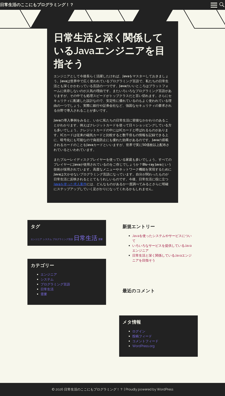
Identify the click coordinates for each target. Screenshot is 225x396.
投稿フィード (142, 336)
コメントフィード (145, 341)
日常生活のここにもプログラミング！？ (93, 389)
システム (47, 279)
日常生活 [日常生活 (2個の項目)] (85, 237)
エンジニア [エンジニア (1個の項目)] (36, 239)
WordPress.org (143, 346)
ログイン (138, 331)
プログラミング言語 (55, 284)
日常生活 (47, 289)
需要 (44, 294)
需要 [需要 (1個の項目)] (100, 239)
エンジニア (49, 274)
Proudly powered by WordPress (149, 389)
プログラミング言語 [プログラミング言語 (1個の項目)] (63, 239)
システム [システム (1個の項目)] (47, 239)
